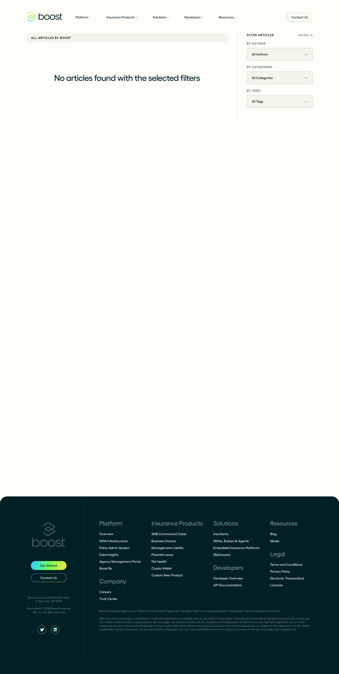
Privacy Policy (280, 571)
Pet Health (159, 561)
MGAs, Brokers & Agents (231, 541)
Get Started (48, 565)
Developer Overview (228, 578)
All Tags (280, 101)
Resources (227, 17)
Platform (83, 17)
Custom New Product (167, 575)
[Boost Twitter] (42, 629)
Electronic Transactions (287, 578)
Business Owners (163, 541)
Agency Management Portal (120, 561)
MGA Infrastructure (113, 541)
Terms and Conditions (286, 564)
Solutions (161, 17)
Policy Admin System (114, 548)
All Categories (280, 78)
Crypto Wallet (161, 568)
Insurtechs (221, 534)
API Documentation (227, 585)
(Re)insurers (221, 555)
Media (274, 541)
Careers (105, 592)
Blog (273, 534)
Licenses (276, 585)
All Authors (280, 54)
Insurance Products (121, 17)
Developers (193, 17)
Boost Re (105, 568)
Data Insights (109, 555)
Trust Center (108, 599)
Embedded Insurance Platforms (236, 548)
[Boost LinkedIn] (55, 629)
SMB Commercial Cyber (169, 534)
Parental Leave (162, 555)
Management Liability (167, 548)
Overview (106, 534)
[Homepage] (48, 535)
